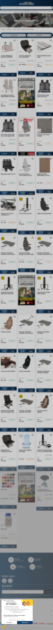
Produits (8, 36)
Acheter (4, 82)
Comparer (12, 68)
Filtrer (14, 42)
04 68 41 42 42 (27, 7)
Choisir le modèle (23, 160)
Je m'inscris (47, 599)
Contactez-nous (24, 12)
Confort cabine (16, 36)
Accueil (3, 36)
